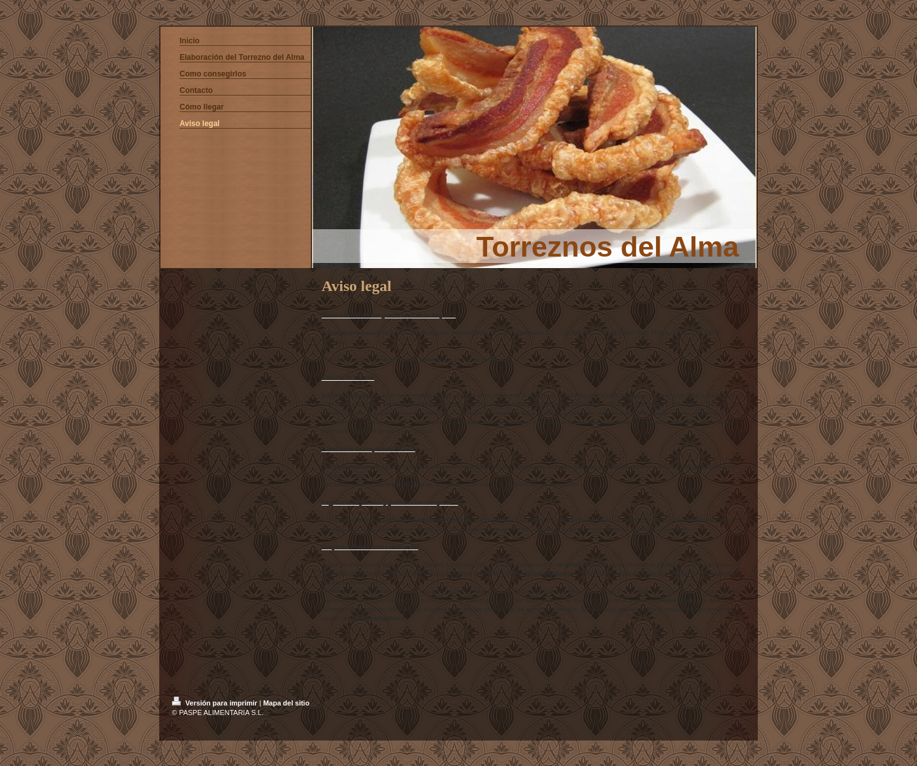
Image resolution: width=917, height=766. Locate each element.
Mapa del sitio (286, 703)
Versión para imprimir (215, 703)
